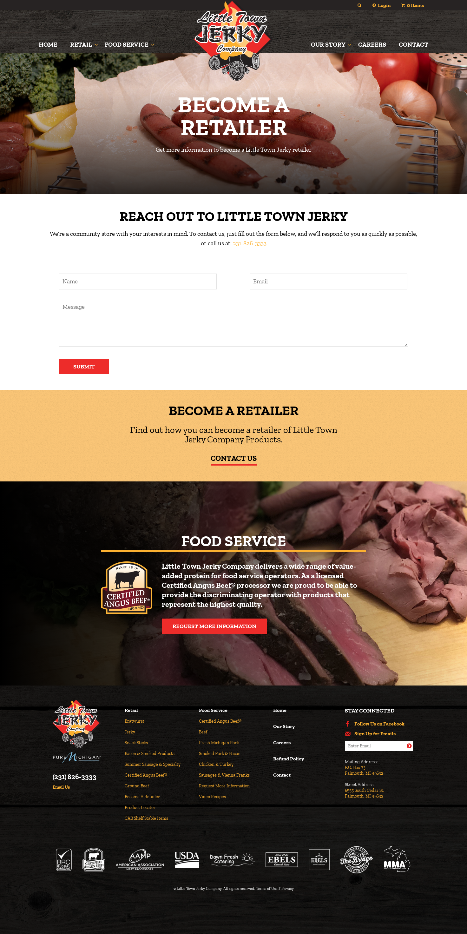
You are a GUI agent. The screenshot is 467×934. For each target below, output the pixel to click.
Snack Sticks (136, 742)
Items (415, 5)
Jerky (130, 732)
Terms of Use (267, 888)
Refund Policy (288, 759)
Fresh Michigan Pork (219, 742)
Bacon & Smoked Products (149, 753)
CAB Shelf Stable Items (146, 818)
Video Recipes (212, 796)
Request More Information (214, 626)
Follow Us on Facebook (379, 723)
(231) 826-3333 (74, 776)
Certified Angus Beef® (146, 775)
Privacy (287, 888)
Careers (372, 44)
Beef (203, 732)
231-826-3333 (249, 243)
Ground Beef (137, 786)
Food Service (126, 44)
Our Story (328, 44)
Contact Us (234, 458)
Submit (84, 366)
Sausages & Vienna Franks (224, 775)
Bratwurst (134, 721)
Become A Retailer (142, 796)
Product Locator (140, 807)
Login (384, 5)
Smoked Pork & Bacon (219, 753)
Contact (413, 44)
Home (48, 44)
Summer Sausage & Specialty (153, 764)
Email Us (61, 787)
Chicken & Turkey (216, 764)
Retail (81, 44)
